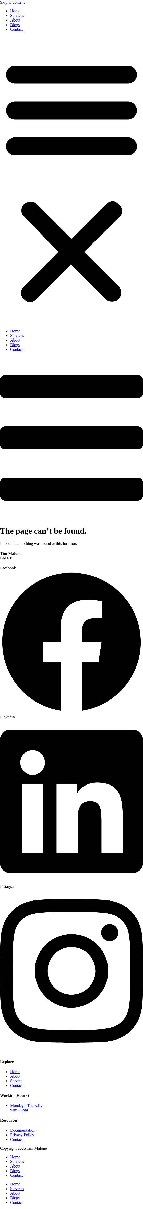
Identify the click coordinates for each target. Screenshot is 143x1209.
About (15, 20)
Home (15, 11)
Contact (16, 29)
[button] (71, 180)
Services (17, 15)
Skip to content (12, 2)
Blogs (15, 25)
